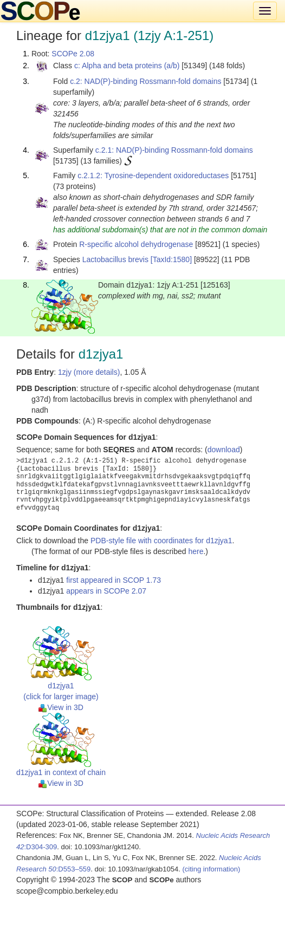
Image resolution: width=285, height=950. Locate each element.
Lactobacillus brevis (115, 259)
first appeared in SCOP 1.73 (113, 580)
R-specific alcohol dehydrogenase (136, 244)
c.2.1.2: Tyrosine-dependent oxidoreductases (153, 175)
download (224, 449)
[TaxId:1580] (171, 259)
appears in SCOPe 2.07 (106, 591)
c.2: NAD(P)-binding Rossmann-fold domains (145, 81)
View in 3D (60, 707)
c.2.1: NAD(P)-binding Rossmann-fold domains (174, 150)
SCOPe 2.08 (72, 53)
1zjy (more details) (89, 372)
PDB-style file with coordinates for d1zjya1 (161, 540)
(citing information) (211, 869)
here (195, 551)
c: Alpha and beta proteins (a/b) (127, 65)
